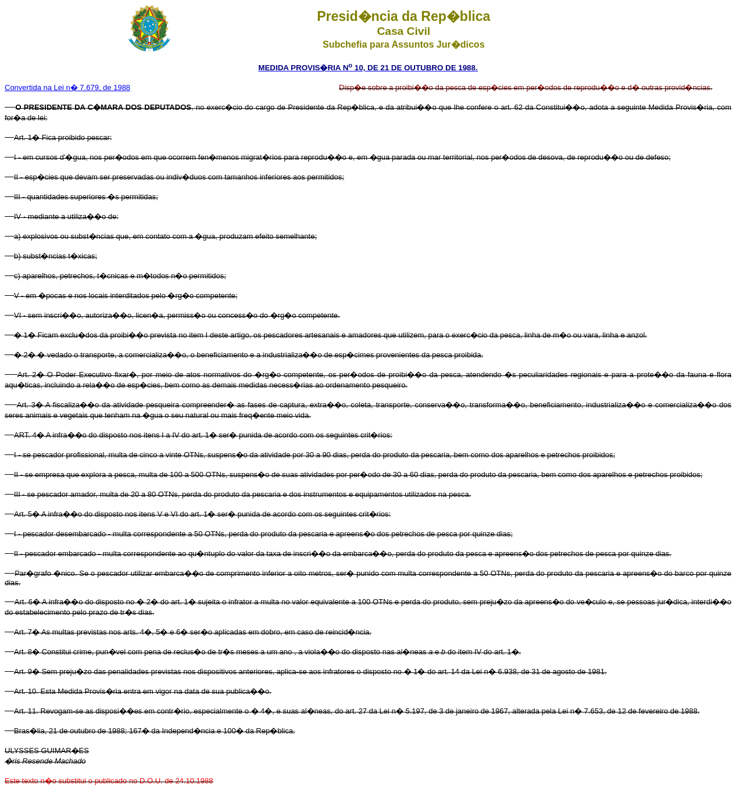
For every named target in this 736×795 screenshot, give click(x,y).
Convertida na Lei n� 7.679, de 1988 (67, 87)
